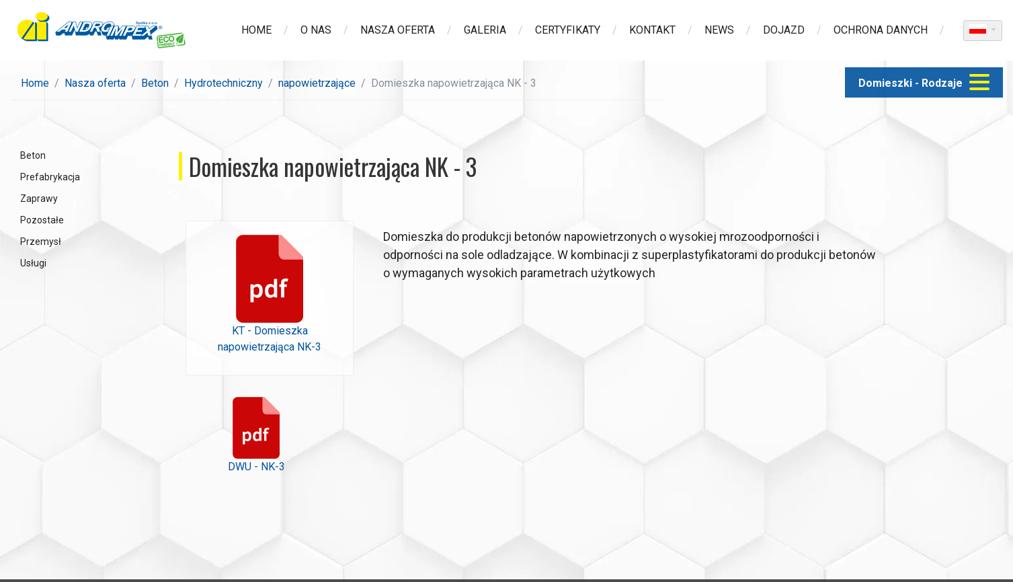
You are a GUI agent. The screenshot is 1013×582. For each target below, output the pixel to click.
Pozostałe (42, 220)
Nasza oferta (397, 30)
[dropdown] (982, 30)
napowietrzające (317, 83)
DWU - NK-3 (256, 435)
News (719, 30)
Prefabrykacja (50, 177)
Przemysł (40, 241)
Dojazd (784, 30)
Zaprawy (39, 198)
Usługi (33, 263)
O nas (315, 30)
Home (256, 30)
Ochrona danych (881, 30)
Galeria (485, 30)
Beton (155, 83)
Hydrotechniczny (223, 83)
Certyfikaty (567, 30)
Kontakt (652, 30)
